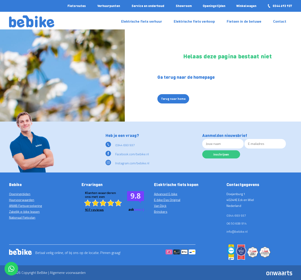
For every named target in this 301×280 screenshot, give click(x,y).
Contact (279, 21)
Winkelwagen (246, 6)
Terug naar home (173, 98)
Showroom (184, 6)
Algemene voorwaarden (68, 272)
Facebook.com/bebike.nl (127, 154)
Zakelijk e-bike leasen (24, 211)
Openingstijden (214, 6)
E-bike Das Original (167, 199)
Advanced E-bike (166, 193)
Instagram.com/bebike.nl (127, 163)
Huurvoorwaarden (21, 199)
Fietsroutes (76, 6)
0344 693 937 (279, 6)
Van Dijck (160, 205)
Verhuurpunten (108, 6)
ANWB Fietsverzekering (25, 205)
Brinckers (160, 211)
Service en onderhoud (148, 6)
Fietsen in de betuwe (244, 21)
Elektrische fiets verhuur (141, 21)
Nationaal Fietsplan (22, 217)
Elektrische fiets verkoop (194, 21)
